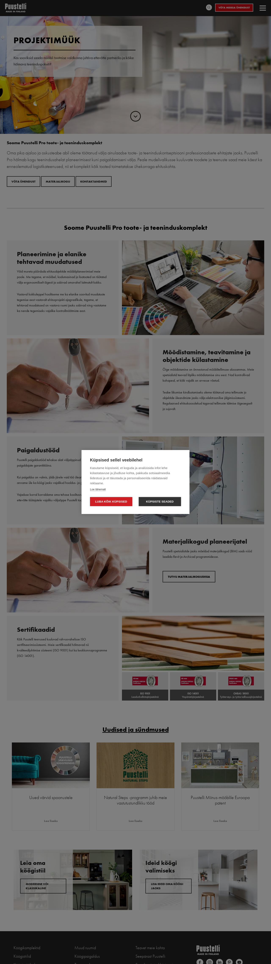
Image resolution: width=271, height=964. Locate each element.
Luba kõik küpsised (111, 501)
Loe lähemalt (98, 489)
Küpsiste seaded (160, 501)
